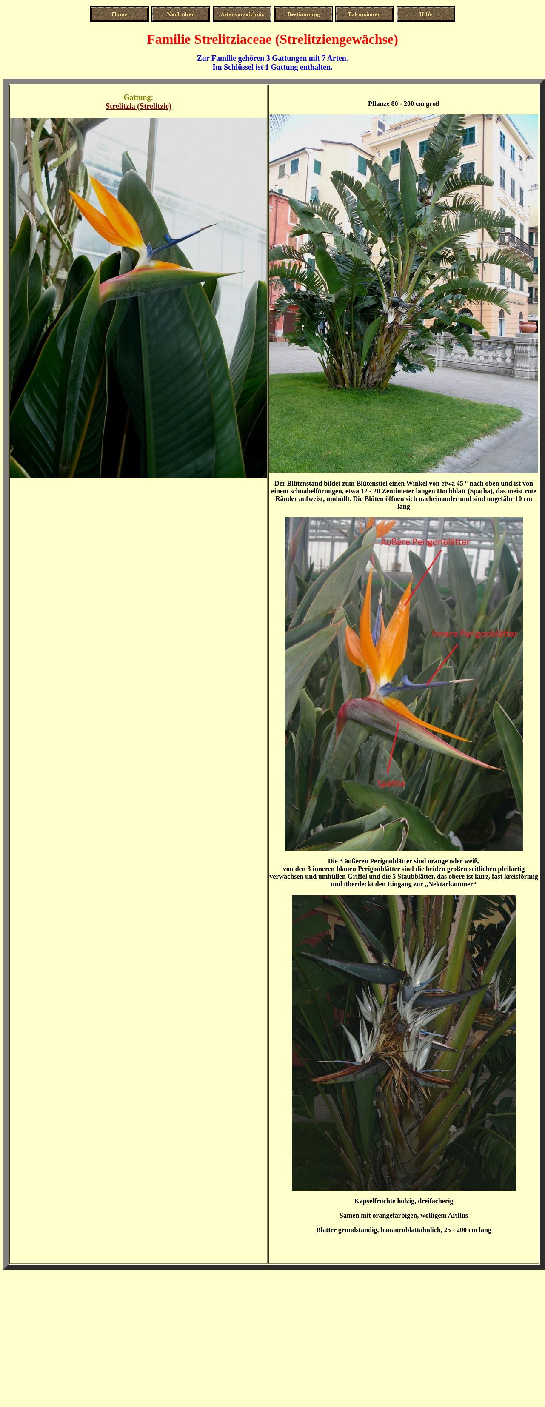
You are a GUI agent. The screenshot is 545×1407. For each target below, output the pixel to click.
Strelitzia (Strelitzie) (138, 106)
